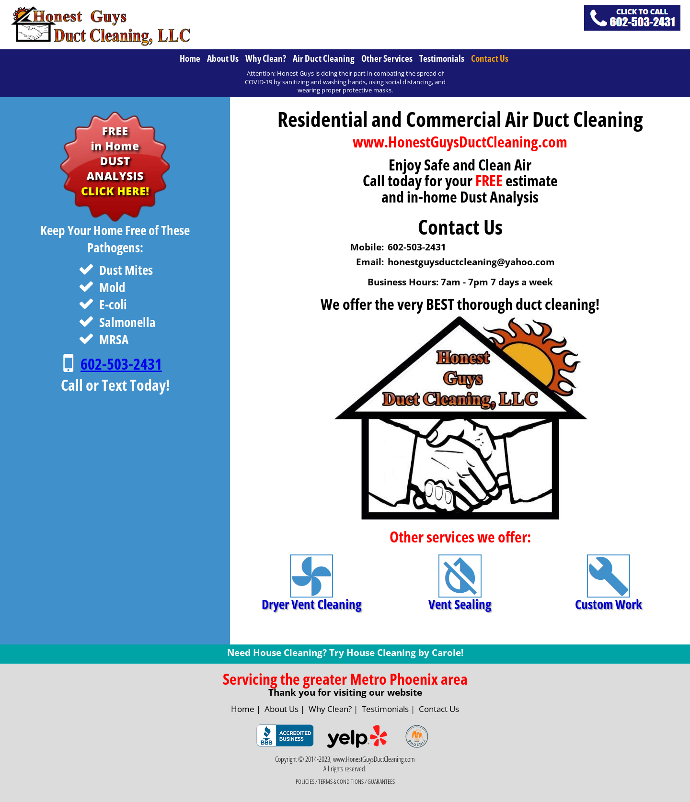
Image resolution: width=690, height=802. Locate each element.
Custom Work (608, 605)
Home (190, 58)
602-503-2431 (121, 363)
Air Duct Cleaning (324, 58)
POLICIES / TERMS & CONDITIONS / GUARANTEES (345, 782)
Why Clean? (265, 58)
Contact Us (489, 58)
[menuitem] (191, 58)
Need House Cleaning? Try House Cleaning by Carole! (345, 653)
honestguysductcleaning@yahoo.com (471, 262)
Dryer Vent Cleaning (311, 605)
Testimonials (441, 58)
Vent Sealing (459, 605)
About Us (223, 58)
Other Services (387, 58)
